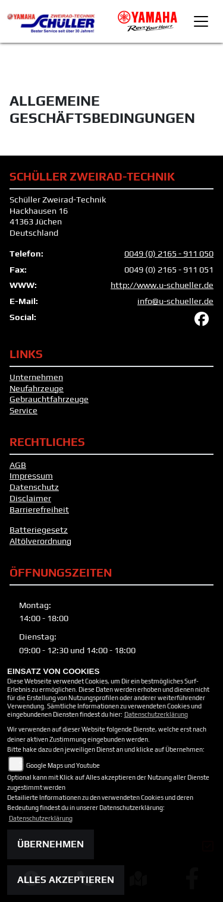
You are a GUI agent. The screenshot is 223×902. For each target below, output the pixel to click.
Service (23, 410)
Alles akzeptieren (65, 879)
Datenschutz (34, 487)
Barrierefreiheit (39, 509)
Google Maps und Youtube (63, 765)
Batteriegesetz (39, 529)
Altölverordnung (40, 541)
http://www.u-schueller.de (162, 285)
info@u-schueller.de (175, 301)
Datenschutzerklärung (156, 714)
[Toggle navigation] (201, 21)
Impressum (31, 475)
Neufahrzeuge (37, 388)
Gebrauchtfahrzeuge (49, 399)
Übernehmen (50, 844)
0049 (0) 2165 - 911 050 (168, 253)
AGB (18, 465)
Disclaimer (30, 498)
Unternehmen (36, 377)
